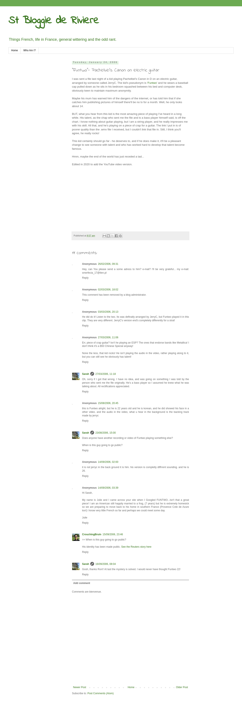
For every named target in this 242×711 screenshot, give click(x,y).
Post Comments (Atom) (100, 693)
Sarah (85, 374)
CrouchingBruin (91, 534)
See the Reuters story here (136, 546)
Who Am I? (29, 50)
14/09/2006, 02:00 (108, 461)
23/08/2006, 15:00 (105, 432)
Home (14, 50)
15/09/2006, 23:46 (112, 534)
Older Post (182, 687)
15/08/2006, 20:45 (108, 403)
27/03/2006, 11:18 (105, 374)
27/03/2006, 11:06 (108, 337)
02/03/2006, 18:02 (108, 289)
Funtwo (152, 82)
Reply (85, 277)
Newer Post (79, 687)
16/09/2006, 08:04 (105, 564)
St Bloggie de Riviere (53, 20)
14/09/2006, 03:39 (108, 487)
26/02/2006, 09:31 (108, 263)
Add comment (81, 583)
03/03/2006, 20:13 (108, 311)
